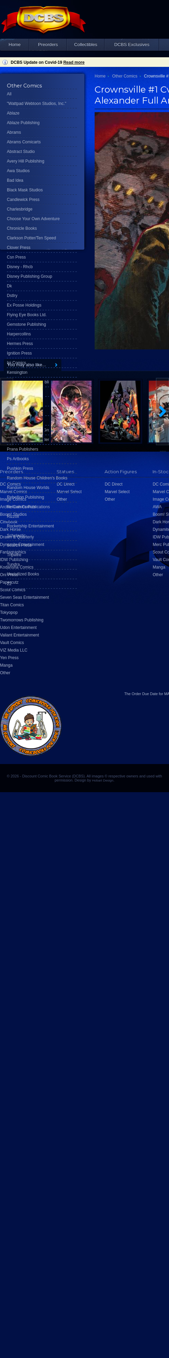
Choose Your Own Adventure (33, 218)
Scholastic (16, 535)
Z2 (9, 583)
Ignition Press (19, 353)
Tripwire (14, 554)
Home (15, 44)
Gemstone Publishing (26, 324)
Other (5, 672)
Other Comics (124, 76)
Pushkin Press (20, 468)
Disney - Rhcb (20, 266)
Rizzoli (13, 516)
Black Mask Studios (25, 190)
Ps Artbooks (18, 458)
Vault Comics (12, 642)
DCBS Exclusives (131, 44)
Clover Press (19, 247)
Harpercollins (19, 334)
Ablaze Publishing (23, 122)
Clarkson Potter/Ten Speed (31, 238)
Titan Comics (12, 605)
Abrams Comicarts (24, 142)
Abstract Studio (21, 151)
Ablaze (13, 113)
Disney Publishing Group (29, 276)
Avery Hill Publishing (25, 161)
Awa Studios (18, 170)
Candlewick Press (23, 199)
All (9, 94)
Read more (74, 62)
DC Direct (113, 484)
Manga (6, 665)
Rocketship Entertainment (30, 526)
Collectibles (85, 44)
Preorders (48, 44)
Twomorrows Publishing (22, 620)
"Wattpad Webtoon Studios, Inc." (36, 103)
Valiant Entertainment (19, 635)
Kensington (17, 372)
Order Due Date (145, 694)
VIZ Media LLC (13, 650)
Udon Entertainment (18, 627)
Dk (9, 286)
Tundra (13, 564)
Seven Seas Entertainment (24, 597)
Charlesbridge (20, 209)
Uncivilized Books (23, 574)
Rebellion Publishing (25, 497)
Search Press (19, 545)
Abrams (14, 132)
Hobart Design (102, 780)
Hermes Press (20, 343)
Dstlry (12, 295)
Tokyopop (8, 612)
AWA (157, 506)
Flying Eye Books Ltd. (27, 314)
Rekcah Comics (21, 506)
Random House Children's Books (37, 478)
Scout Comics (12, 589)
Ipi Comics (16, 362)
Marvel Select (117, 491)
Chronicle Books (22, 228)
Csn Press (16, 257)
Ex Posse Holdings (24, 305)
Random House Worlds (28, 487)
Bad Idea (15, 180)
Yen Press (9, 657)
